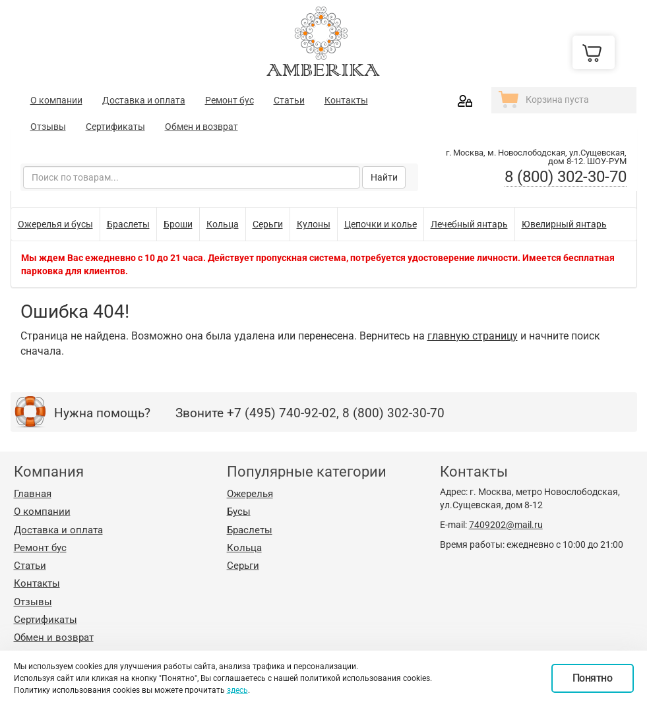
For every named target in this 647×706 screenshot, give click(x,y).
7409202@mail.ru (506, 524)
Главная (32, 494)
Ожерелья (250, 494)
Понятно (592, 678)
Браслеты (249, 530)
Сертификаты (115, 126)
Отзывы (48, 126)
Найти (384, 177)
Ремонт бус (229, 100)
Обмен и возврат (201, 126)
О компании (56, 100)
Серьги (243, 566)
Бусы (239, 511)
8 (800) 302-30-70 (566, 176)
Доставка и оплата (143, 100)
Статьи (289, 100)
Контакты (346, 100)
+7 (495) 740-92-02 (281, 413)
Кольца (244, 548)
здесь (237, 690)
